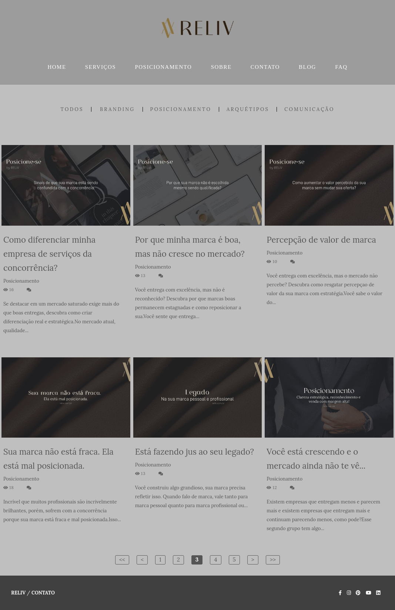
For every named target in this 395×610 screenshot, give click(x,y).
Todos (71, 109)
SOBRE (221, 67)
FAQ (341, 67)
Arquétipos (248, 109)
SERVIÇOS (100, 67)
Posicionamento (180, 109)
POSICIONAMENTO (163, 67)
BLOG (307, 67)
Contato (43, 592)
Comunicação (309, 109)
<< (122, 559)
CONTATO (265, 67)
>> (273, 559)
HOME (56, 67)
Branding (117, 109)
